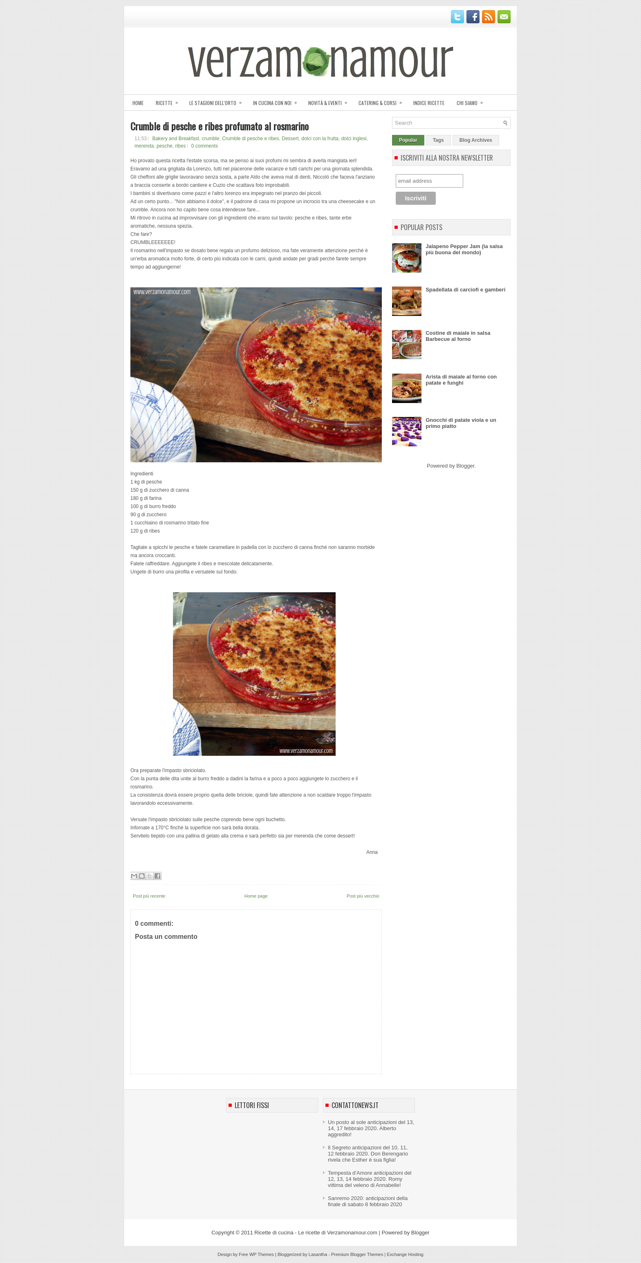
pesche (165, 146)
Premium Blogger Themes (357, 1254)
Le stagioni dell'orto (218, 100)
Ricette (169, 100)
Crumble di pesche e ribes (250, 138)
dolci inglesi (354, 138)
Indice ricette (428, 102)
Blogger (465, 466)
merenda (144, 146)
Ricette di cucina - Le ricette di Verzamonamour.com (315, 1232)
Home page (256, 896)
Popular (408, 140)
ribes (180, 146)
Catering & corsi (383, 100)
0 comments (204, 146)
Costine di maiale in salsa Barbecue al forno (458, 336)
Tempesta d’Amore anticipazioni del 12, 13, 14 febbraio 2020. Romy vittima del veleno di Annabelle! (370, 1179)
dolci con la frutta (319, 138)
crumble (211, 138)
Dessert (290, 138)
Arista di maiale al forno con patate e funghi (461, 380)
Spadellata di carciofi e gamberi (465, 290)
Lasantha (318, 1254)
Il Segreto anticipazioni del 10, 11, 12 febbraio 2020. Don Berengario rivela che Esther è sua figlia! (368, 1153)
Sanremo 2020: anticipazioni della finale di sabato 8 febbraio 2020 (368, 1201)
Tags (438, 140)
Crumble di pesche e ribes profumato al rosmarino (219, 126)
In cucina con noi (277, 100)
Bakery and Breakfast (175, 138)
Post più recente (149, 896)
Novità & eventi (330, 100)
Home (137, 102)
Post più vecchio (363, 896)
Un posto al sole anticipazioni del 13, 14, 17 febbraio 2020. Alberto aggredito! (371, 1128)
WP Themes (261, 1254)
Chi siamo (472, 100)
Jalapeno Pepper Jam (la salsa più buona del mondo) (464, 249)
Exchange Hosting (405, 1254)
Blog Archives (475, 140)
